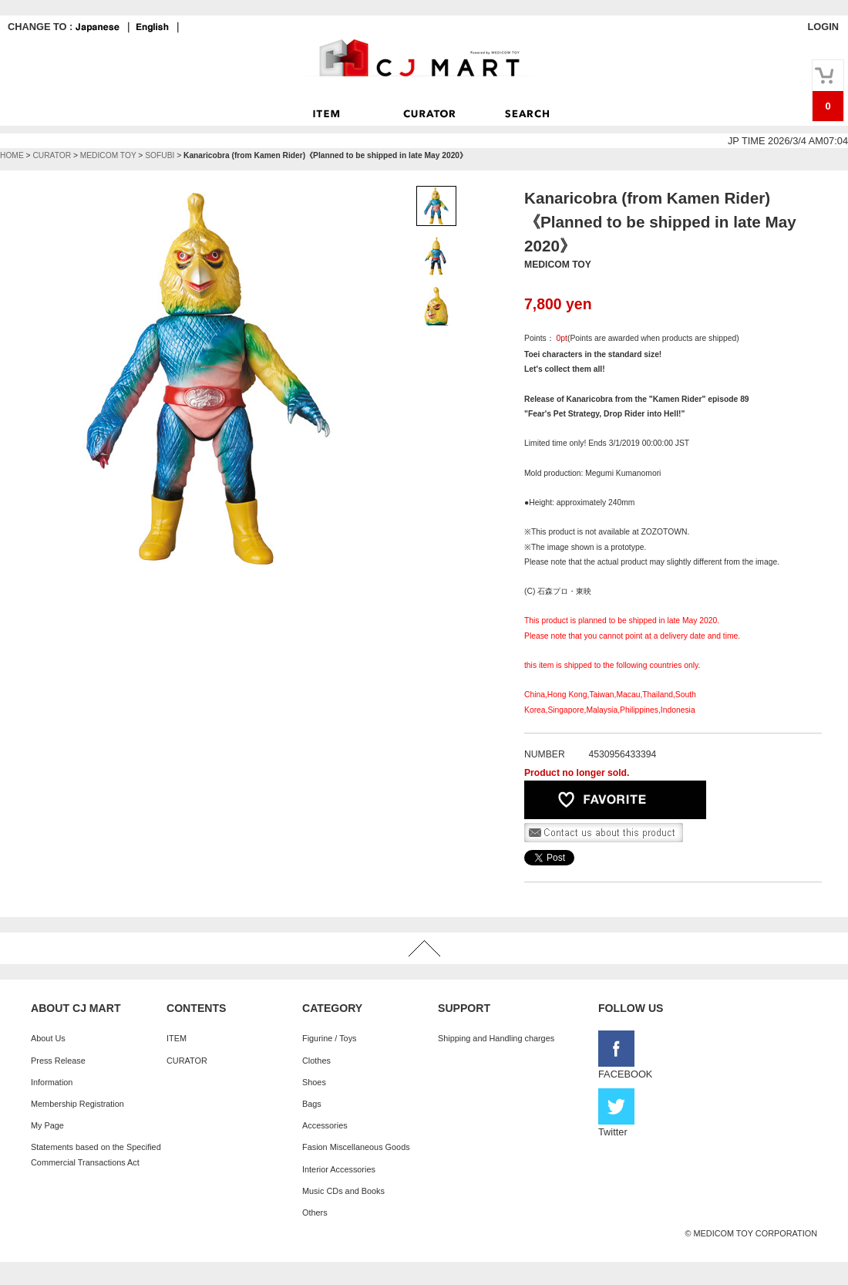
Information (51, 1082)
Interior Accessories (338, 1169)
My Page (47, 1125)
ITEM (177, 1038)
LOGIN (823, 26)
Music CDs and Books (343, 1191)
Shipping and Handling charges (496, 1038)
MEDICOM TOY (108, 155)
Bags (311, 1103)
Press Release (58, 1060)
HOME (12, 155)
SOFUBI (159, 155)
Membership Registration (77, 1103)
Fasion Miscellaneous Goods (356, 1147)
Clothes (316, 1060)
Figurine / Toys (329, 1038)
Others (315, 1212)
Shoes (314, 1082)
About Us (48, 1038)
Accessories (325, 1125)
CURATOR (51, 155)
